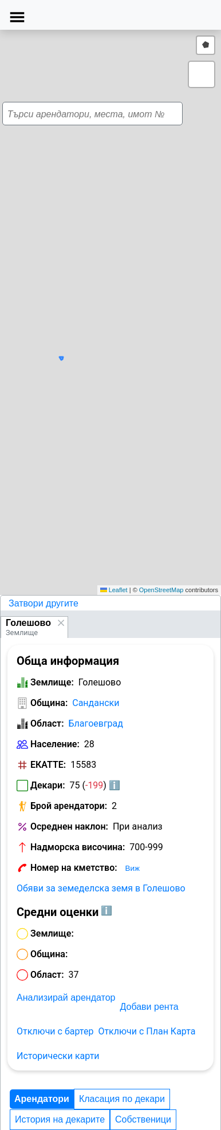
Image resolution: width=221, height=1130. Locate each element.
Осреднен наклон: (69, 826)
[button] (119, 309)
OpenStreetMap (161, 589)
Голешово (28, 623)
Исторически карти (58, 1055)
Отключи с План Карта (146, 1031)
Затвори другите (43, 603)
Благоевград (96, 723)
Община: (49, 702)
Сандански (95, 702)
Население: (55, 744)
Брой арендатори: (68, 805)
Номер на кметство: (73, 867)
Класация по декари (122, 1099)
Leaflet (114, 589)
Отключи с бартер (55, 1031)
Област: (47, 723)
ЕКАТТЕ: (48, 764)
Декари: (47, 785)
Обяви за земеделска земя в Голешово (101, 888)
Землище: (52, 682)
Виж (132, 868)
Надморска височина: (77, 847)
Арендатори (41, 1099)
